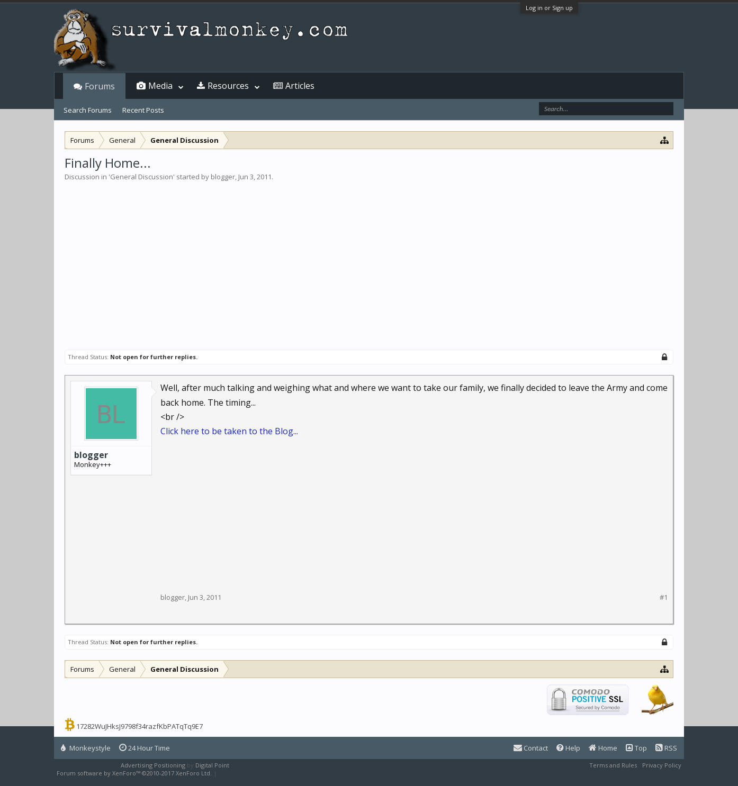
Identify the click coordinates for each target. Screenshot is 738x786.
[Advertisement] (369, 261)
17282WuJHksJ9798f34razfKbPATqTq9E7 (139, 726)
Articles (299, 86)
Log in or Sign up (549, 8)
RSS (666, 748)
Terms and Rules (613, 765)
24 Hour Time (144, 748)
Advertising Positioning (153, 765)
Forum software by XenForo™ (134, 773)
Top (636, 748)
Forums (100, 86)
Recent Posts (143, 110)
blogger (223, 176)
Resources (228, 86)
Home (603, 748)
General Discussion (141, 176)
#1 (664, 597)
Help (568, 748)
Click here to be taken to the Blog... (229, 431)
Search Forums (88, 110)
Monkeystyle (86, 748)
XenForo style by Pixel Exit (256, 773)
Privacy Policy (661, 765)
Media (160, 86)
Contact (531, 748)
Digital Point (212, 765)
